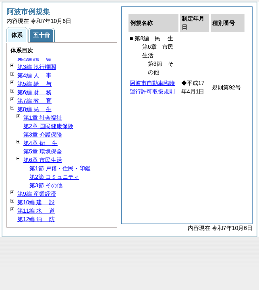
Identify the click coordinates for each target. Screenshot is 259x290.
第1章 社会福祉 (42, 117)
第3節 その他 (45, 185)
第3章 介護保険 (42, 134)
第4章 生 (40, 143)
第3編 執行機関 (36, 67)
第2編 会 (34, 58)
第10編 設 (36, 202)
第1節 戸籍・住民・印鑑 (60, 168)
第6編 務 (34, 92)
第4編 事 (34, 75)
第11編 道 (36, 210)
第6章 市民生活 (42, 160)
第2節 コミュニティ (54, 177)
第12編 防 (36, 219)
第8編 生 (34, 109)
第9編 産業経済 (36, 194)
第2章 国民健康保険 (48, 126)
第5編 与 (34, 84)
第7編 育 (34, 100)
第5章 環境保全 (42, 151)
